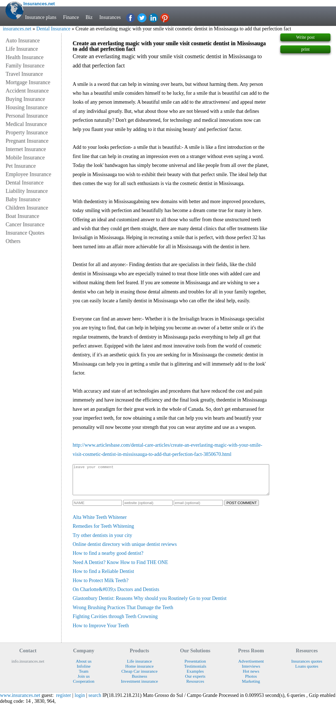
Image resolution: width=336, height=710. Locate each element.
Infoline (83, 672)
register (63, 701)
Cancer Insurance (25, 224)
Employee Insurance (28, 174)
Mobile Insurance (25, 157)
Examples (195, 677)
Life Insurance (22, 49)
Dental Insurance (53, 28)
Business (139, 682)
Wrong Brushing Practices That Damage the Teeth (123, 613)
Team (83, 677)
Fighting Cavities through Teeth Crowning (115, 622)
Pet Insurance (21, 166)
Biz (89, 17)
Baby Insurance (23, 199)
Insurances (110, 17)
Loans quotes (306, 672)
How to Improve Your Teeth (101, 631)
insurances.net (17, 28)
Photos (251, 682)
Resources (195, 687)
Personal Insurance (27, 116)
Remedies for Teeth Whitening (103, 532)
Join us (84, 682)
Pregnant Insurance (27, 141)
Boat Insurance (22, 216)
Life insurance (139, 667)
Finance (71, 17)
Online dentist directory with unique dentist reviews (125, 550)
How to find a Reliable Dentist (103, 577)
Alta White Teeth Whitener (100, 523)
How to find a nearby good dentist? (108, 559)
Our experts (195, 682)
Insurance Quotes (25, 233)
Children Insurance (27, 208)
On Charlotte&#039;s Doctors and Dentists (116, 595)
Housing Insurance (27, 107)
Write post (305, 37)
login (80, 701)
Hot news (251, 677)
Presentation (195, 667)
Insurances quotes (306, 667)
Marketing (251, 687)
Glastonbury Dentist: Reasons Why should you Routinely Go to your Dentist (150, 604)
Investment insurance (139, 687)
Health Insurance (24, 57)
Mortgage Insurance (28, 82)
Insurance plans (41, 17)
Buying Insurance (25, 99)
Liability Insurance (27, 191)
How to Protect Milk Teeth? (100, 586)
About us (84, 667)
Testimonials (195, 672)
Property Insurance (27, 132)
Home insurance (139, 672)
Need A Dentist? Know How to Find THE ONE (120, 568)
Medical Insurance (26, 124)
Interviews (251, 672)
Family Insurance (25, 65)
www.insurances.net (20, 701)
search (95, 701)
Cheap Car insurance (139, 677)
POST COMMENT (242, 509)
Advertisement (251, 667)
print (305, 49)
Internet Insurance (26, 149)
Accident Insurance (27, 90)
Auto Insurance (23, 40)
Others (13, 241)
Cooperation (83, 687)
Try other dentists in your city (102, 541)
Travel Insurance (24, 74)
